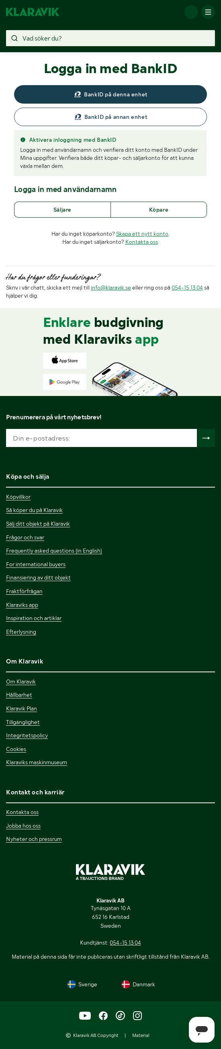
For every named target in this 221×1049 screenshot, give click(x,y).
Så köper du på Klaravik (34, 510)
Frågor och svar (25, 537)
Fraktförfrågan (24, 591)
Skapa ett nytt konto (142, 234)
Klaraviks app (22, 605)
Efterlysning (21, 632)
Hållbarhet (19, 695)
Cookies (16, 749)
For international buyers (35, 564)
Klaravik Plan (21, 708)
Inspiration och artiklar (33, 618)
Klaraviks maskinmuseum (36, 762)
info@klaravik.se (111, 287)
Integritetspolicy (27, 735)
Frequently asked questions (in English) (54, 550)
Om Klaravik (21, 681)
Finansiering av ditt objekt (38, 577)
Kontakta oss (141, 242)
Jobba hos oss (23, 825)
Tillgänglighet (23, 722)
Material (140, 1035)
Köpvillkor (18, 497)
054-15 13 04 (187, 287)
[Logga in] (191, 12)
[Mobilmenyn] (208, 12)
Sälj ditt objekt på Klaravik (38, 523)
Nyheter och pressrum (34, 839)
